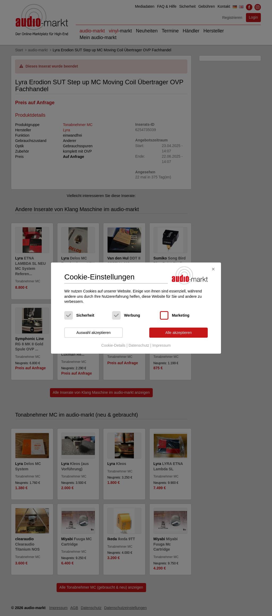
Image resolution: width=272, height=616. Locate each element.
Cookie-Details (113, 345)
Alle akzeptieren (178, 332)
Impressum (161, 345)
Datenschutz (139, 345)
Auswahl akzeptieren (93, 332)
